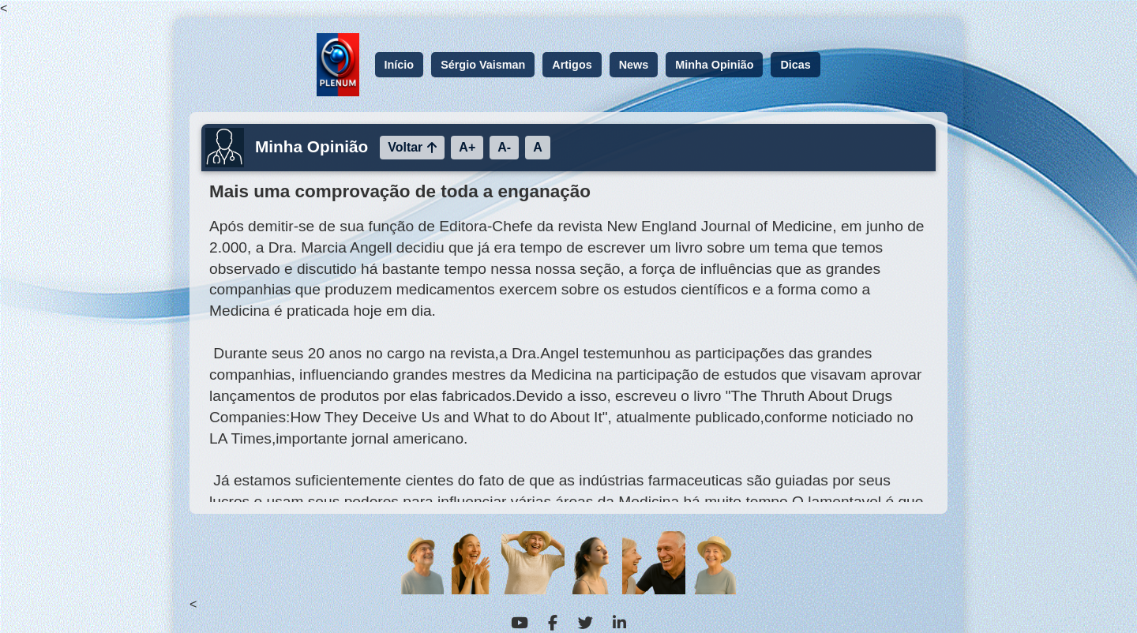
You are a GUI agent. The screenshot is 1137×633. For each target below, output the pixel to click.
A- (504, 147)
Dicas (795, 64)
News (634, 64)
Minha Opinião (714, 64)
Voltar (412, 147)
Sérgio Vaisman (483, 64)
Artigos (571, 64)
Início (400, 64)
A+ (467, 147)
